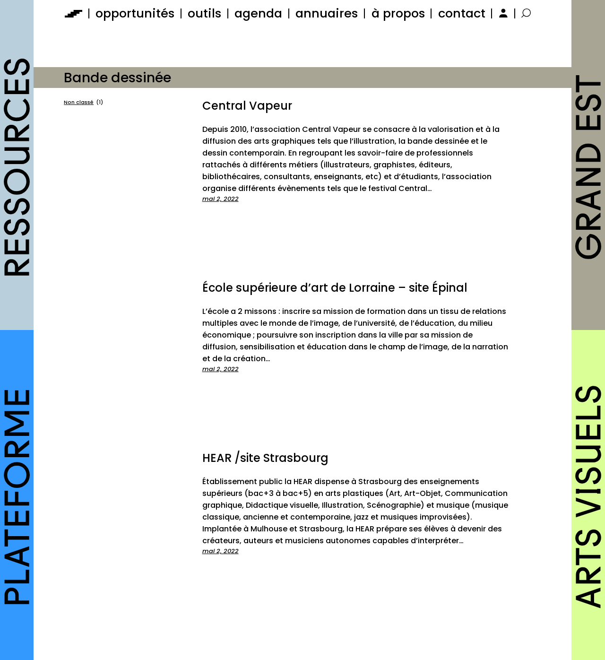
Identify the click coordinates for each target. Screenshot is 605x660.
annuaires (326, 13)
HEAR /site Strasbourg (265, 458)
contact (461, 13)
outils (204, 13)
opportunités (134, 13)
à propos (398, 13)
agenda (258, 13)
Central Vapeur (247, 105)
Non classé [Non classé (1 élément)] (83, 102)
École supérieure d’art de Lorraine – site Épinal (334, 287)
